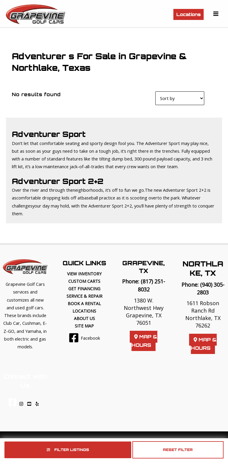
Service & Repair (84, 296)
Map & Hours (144, 341)
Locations (84, 311)
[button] (188, 14)
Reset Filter (178, 449)
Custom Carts (84, 281)
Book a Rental (84, 303)
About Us (84, 318)
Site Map (84, 326)
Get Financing (84, 288)
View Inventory (84, 274)
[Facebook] (84, 338)
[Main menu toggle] (216, 13)
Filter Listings (68, 449)
